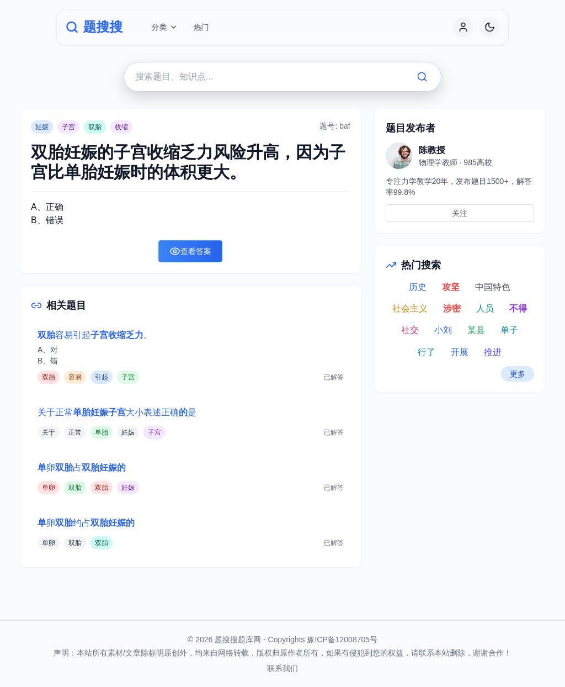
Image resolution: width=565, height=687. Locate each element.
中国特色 (492, 287)
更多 (517, 373)
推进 (493, 352)
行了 (426, 352)
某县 (476, 330)
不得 (518, 308)
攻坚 (451, 287)
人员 (485, 308)
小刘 (443, 330)
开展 (459, 352)
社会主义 (410, 308)
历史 (418, 287)
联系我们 (282, 668)
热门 (201, 27)
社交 (410, 330)
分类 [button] (164, 27)
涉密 (452, 308)
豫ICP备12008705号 (342, 639)
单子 (509, 330)
